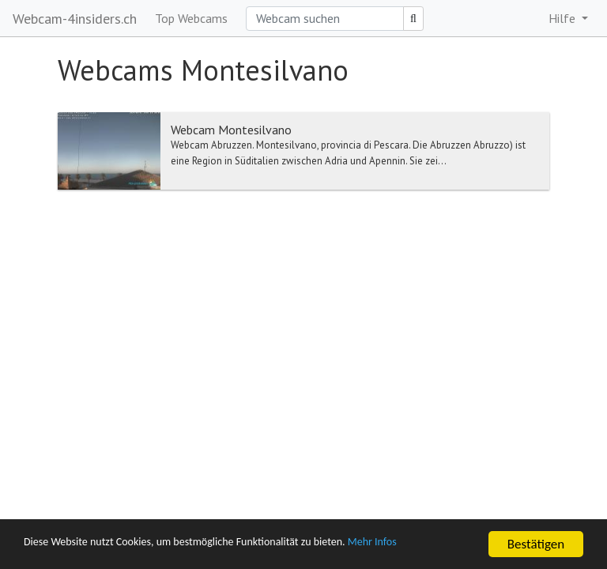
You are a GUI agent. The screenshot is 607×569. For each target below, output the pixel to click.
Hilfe (564, 18)
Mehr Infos (447, 545)
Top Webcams (191, 18)
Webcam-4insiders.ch (75, 18)
